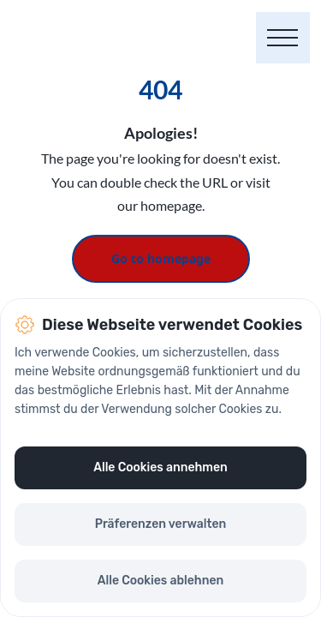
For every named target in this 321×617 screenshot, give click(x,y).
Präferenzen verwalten (161, 524)
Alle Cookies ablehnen (160, 580)
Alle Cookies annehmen (160, 467)
